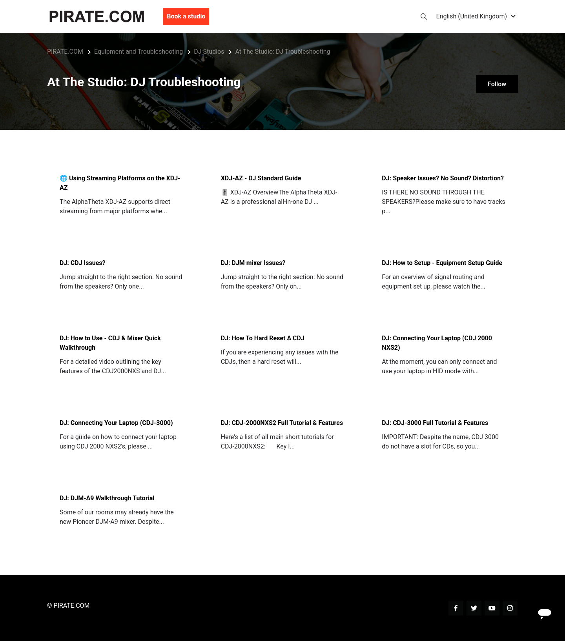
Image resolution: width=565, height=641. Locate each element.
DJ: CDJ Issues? (83, 263)
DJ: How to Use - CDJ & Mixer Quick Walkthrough (110, 342)
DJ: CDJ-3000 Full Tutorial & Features (435, 423)
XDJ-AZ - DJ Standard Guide (261, 178)
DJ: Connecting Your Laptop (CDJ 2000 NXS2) (437, 342)
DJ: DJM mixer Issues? (253, 263)
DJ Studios (209, 51)
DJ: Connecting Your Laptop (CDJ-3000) (116, 423)
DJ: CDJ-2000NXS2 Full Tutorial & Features (282, 423)
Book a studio (186, 17)
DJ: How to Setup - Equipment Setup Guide (442, 263)
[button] (477, 17)
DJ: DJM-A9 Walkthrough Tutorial (107, 498)
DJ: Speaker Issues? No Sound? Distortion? (443, 178)
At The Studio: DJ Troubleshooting (282, 51)
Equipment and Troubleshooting (138, 51)
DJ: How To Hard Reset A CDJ (262, 338)
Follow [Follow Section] (496, 84)
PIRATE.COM (65, 51)
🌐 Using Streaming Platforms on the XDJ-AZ (120, 182)
